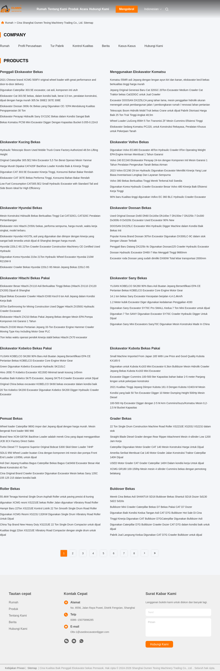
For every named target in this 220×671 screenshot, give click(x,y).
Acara (84, 9)
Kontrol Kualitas (83, 45)
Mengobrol (126, 9)
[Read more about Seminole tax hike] (144, 553)
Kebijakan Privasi (15, 668)
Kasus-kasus (127, 45)
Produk (73, 9)
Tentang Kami (57, 9)
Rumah (42, 9)
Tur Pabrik (57, 45)
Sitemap (32, 668)
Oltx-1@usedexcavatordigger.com (89, 631)
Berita (106, 45)
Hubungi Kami (99, 9)
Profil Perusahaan (30, 45)
